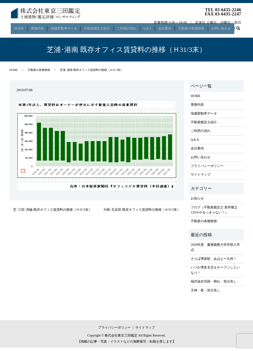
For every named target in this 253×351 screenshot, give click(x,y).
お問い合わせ (228, 26)
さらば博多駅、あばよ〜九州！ (214, 262)
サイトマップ (200, 178)
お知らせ (197, 202)
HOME (18, 26)
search (15, 34)
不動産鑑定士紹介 (99, 26)
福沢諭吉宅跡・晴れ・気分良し (214, 285)
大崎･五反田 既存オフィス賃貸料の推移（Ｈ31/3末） (141, 213)
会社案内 (169, 26)
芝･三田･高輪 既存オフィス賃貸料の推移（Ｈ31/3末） (52, 213)
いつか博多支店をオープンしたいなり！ (215, 273)
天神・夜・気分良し (205, 293)
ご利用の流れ (130, 26)
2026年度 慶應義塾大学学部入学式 (215, 250)
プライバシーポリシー (207, 169)
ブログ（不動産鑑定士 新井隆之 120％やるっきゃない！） (214, 213)
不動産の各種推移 (197, 26)
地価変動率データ (65, 26)
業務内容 (37, 26)
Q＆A (152, 26)
